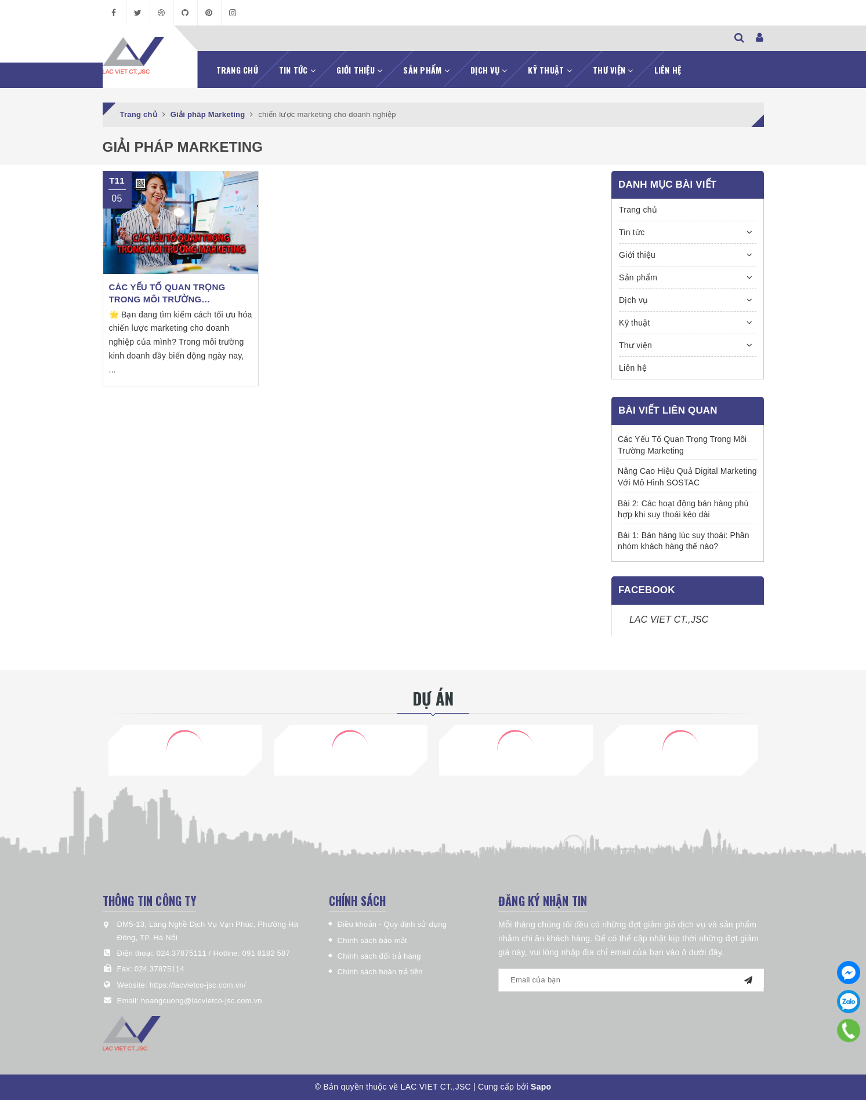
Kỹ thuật (550, 70)
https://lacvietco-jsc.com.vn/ (198, 985)
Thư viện (613, 70)
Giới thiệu (359, 70)
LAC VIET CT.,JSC (668, 619)
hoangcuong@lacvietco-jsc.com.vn (201, 1000)
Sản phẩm (426, 70)
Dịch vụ (488, 70)
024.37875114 (159, 968)
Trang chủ (237, 70)
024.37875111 (183, 953)
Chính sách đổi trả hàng (379, 956)
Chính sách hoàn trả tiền (380, 971)
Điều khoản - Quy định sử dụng (392, 924)
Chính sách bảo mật (372, 940)
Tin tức (297, 70)
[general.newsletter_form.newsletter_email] (631, 980)
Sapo (541, 1086)
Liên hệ (668, 70)
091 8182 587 (266, 953)
